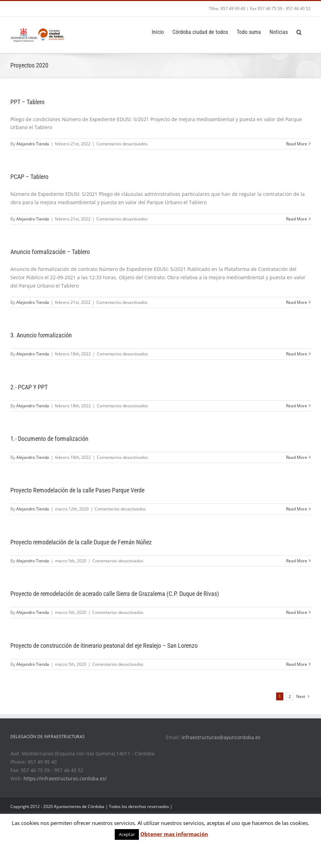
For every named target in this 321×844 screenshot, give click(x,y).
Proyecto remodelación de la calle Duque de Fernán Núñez (81, 542)
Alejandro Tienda (32, 144)
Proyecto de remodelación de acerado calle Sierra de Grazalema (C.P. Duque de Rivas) (114, 593)
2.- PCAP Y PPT (29, 387)
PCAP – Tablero (29, 176)
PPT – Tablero (27, 102)
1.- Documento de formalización (49, 438)
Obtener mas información (174, 834)
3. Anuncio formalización (41, 335)
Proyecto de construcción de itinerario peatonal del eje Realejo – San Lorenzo (104, 645)
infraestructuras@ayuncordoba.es (221, 737)
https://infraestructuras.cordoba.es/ (65, 778)
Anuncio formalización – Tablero (50, 251)
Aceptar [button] (127, 834)
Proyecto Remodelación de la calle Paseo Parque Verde (77, 490)
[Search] (299, 31)
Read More (296, 144)
